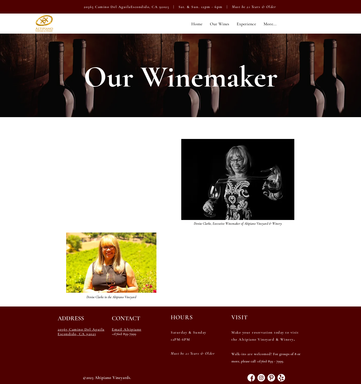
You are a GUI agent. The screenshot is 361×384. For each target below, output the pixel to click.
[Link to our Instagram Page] (261, 377)
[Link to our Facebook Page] (251, 377)
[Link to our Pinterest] (271, 377)
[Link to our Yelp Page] (281, 377)
